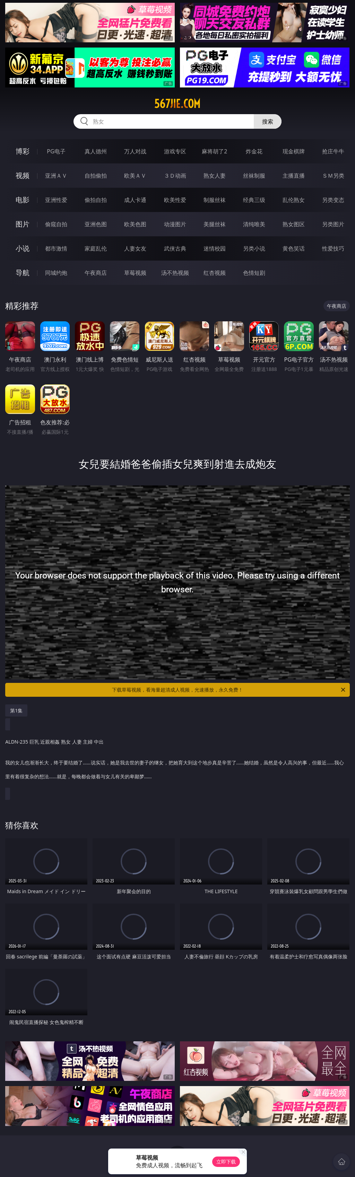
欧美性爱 (175, 200)
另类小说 (254, 248)
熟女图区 (294, 224)
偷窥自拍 (56, 224)
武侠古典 (175, 248)
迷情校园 (215, 248)
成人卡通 (135, 200)
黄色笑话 (294, 248)
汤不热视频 (175, 273)
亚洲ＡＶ (56, 175)
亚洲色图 (96, 224)
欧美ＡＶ (135, 175)
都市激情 (56, 248)
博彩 (22, 151)
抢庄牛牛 (333, 151)
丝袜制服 (254, 175)
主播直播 (294, 175)
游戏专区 (175, 151)
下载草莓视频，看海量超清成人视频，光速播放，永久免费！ (229, 690)
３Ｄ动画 (175, 175)
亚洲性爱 (56, 200)
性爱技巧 (333, 248)
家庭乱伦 (96, 248)
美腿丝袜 (215, 224)
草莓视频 (135, 273)
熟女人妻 (215, 175)
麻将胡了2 (214, 151)
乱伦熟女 (294, 200)
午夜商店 (96, 273)
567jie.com (177, 104)
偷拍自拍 (96, 200)
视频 (22, 175)
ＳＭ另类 (333, 175)
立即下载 (226, 1161)
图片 (22, 224)
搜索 (267, 121)
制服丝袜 (215, 200)
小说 (22, 248)
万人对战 (135, 151)
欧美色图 (135, 224)
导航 (22, 272)
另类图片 (333, 224)
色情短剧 (254, 273)
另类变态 (333, 200)
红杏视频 (215, 273)
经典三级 (254, 200)
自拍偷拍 (96, 175)
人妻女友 (135, 248)
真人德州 (96, 151)
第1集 (16, 710)
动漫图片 (175, 224)
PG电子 (56, 151)
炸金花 (254, 151)
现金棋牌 (294, 151)
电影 (22, 199)
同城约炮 (56, 273)
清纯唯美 (254, 224)
